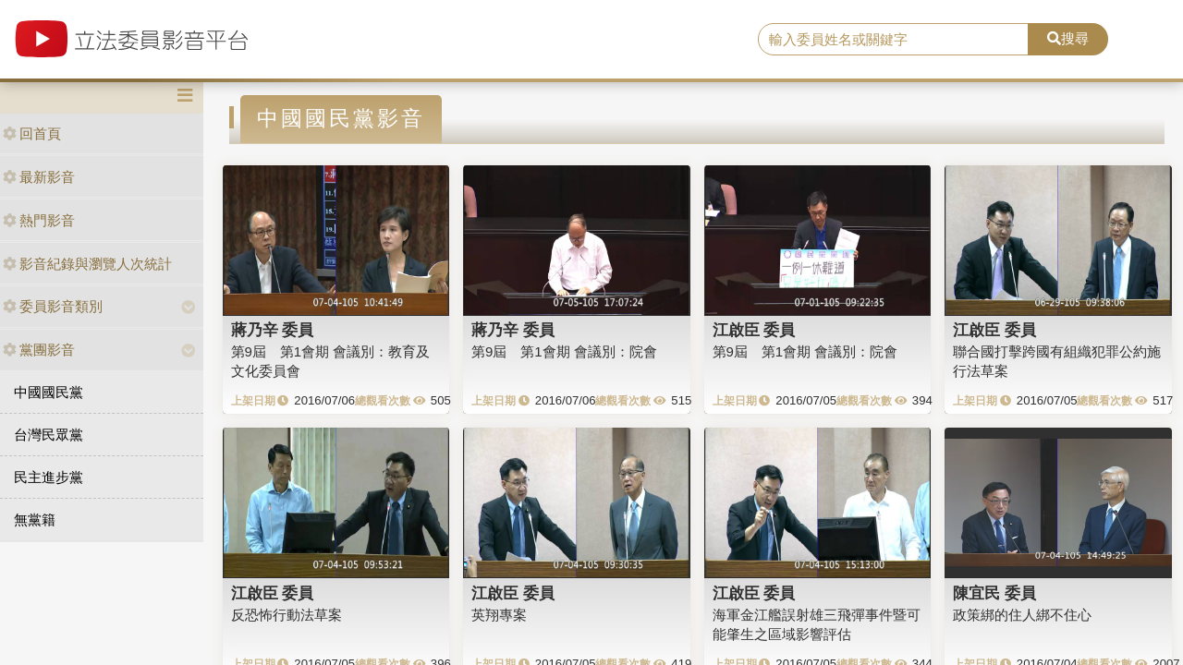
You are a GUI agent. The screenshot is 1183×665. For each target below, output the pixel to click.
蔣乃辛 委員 (272, 329)
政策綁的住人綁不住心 (1022, 615)
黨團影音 (39, 349)
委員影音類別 (53, 306)
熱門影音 (39, 220)
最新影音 (39, 177)
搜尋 (1068, 38)
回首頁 (32, 133)
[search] (893, 39)
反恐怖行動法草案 (286, 615)
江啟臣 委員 (754, 329)
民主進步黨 (48, 477)
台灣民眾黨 (48, 434)
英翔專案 (499, 615)
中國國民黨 (48, 392)
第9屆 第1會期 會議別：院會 (564, 351)
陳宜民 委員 (994, 593)
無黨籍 (34, 519)
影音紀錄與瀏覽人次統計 (87, 264)
